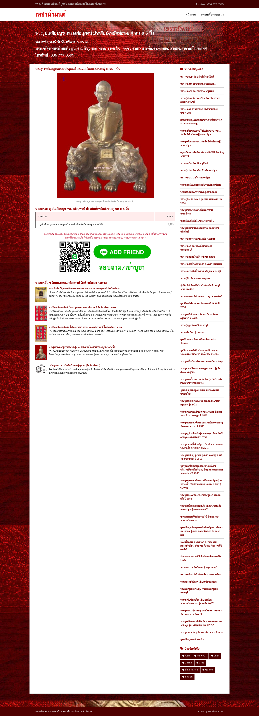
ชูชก (186, 655)
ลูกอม (215, 655)
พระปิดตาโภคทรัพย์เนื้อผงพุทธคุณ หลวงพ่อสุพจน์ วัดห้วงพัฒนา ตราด (82, 307)
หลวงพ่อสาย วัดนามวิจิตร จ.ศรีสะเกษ (198, 84)
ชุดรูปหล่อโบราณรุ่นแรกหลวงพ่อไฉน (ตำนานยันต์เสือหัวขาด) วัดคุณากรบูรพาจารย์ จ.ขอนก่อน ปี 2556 (201, 469)
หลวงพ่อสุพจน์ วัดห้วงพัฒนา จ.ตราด (197, 257)
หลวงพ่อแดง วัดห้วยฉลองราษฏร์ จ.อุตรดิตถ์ (201, 296)
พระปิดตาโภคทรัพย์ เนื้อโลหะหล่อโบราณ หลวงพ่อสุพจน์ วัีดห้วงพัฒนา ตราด (85, 327)
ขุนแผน (207, 669)
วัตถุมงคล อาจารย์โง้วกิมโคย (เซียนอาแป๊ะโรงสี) (200, 558)
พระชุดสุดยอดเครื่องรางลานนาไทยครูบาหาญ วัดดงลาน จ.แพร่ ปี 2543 (201, 424)
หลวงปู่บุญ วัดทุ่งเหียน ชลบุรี (194, 325)
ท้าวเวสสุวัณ (190, 669)
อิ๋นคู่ (200, 662)
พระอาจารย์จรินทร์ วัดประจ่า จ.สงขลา (198, 582)
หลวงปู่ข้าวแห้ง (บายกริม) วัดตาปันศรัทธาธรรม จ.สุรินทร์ (200, 100)
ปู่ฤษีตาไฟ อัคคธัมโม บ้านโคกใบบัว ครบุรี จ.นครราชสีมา (200, 287)
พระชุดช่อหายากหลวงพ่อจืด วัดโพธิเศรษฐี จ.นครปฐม (200, 143)
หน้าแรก (190, 14)
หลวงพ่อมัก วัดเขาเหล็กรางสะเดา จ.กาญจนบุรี (196, 248)
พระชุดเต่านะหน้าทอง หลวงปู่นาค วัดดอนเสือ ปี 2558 (200, 497)
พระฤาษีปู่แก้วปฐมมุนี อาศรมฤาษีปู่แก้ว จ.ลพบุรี (199, 591)
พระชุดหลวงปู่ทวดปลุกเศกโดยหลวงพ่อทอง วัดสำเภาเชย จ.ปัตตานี (201, 612)
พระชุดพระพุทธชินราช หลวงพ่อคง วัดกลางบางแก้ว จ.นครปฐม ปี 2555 (201, 413)
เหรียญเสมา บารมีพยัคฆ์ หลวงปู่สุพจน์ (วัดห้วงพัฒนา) (74, 365)
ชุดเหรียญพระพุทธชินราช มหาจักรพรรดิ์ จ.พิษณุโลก (199, 392)
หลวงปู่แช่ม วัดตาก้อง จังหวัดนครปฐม (198, 170)
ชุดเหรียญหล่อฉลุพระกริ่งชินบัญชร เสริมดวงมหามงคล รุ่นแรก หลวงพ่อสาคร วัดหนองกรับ (201, 531)
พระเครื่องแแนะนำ (212, 14)
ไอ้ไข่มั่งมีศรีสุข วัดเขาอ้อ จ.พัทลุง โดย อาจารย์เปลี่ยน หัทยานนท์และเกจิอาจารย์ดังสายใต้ (201, 545)
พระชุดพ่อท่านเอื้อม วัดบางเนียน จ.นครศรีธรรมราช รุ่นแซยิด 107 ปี (197, 601)
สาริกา (187, 662)
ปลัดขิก (187, 676)
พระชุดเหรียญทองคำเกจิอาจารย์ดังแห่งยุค (200, 185)
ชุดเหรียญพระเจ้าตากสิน (192, 639)
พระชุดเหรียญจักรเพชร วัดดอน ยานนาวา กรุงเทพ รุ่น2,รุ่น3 (200, 403)
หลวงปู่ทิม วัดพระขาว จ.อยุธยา (195, 278)
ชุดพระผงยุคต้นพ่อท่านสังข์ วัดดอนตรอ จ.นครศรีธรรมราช (199, 518)
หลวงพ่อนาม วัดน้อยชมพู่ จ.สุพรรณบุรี (198, 567)
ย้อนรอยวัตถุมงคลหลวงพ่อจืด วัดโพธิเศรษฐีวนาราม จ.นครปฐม (201, 122)
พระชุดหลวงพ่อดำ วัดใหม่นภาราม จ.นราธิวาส (196, 212)
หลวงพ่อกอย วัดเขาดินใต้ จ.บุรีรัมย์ (197, 77)
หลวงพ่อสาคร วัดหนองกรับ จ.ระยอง (197, 239)
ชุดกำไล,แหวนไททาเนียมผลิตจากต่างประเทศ (198, 341)
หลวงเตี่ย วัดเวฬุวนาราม (192, 332)
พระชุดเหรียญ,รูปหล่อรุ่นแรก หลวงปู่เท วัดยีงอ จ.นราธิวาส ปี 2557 (201, 457)
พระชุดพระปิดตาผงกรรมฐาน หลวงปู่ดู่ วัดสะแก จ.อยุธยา (200, 370)
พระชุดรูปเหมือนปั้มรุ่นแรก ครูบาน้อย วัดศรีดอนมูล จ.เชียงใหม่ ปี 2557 (201, 435)
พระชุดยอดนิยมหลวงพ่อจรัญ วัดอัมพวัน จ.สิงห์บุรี (199, 230)
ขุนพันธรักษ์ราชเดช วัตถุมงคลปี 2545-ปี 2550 (200, 305)
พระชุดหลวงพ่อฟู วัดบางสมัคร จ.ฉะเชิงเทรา (201, 632)
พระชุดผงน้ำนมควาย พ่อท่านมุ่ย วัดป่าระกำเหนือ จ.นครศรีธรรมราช (201, 381)
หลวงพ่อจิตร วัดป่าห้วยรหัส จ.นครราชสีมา (200, 575)
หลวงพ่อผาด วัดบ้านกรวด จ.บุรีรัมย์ (197, 91)
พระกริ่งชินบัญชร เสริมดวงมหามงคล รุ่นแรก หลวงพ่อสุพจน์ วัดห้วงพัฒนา (84, 289)
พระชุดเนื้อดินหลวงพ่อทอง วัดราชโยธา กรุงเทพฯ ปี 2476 (199, 316)
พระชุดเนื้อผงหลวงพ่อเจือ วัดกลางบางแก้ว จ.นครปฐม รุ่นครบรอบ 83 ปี (200, 508)
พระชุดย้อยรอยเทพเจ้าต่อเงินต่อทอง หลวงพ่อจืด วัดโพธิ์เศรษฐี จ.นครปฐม (200, 132)
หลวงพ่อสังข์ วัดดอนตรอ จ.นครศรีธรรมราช (201, 264)
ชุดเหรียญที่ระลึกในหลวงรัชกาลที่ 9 (197, 221)
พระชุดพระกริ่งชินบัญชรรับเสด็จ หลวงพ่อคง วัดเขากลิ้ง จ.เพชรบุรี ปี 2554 (201, 446)
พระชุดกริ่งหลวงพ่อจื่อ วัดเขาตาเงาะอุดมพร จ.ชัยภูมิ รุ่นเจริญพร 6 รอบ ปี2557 (201, 623)
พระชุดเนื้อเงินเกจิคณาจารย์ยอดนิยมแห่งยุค (201, 361)
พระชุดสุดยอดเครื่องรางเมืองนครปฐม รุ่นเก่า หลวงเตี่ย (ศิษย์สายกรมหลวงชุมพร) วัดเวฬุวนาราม (201, 484)
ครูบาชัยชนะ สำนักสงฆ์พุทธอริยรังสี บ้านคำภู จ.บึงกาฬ (202, 154)
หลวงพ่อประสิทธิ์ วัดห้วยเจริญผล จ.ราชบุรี (200, 271)
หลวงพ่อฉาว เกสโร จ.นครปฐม (195, 178)
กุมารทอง (200, 655)
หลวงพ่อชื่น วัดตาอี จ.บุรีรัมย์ (194, 163)
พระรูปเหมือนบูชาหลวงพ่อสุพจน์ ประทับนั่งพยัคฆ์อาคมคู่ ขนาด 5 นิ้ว (82, 347)
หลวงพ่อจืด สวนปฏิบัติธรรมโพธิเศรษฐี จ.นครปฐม (199, 111)
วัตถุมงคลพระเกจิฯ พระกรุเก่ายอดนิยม (198, 192)
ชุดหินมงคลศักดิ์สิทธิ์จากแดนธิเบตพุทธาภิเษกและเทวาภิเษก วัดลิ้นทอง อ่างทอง (199, 352)
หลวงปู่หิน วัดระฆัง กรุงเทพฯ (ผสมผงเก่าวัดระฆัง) (201, 201)
